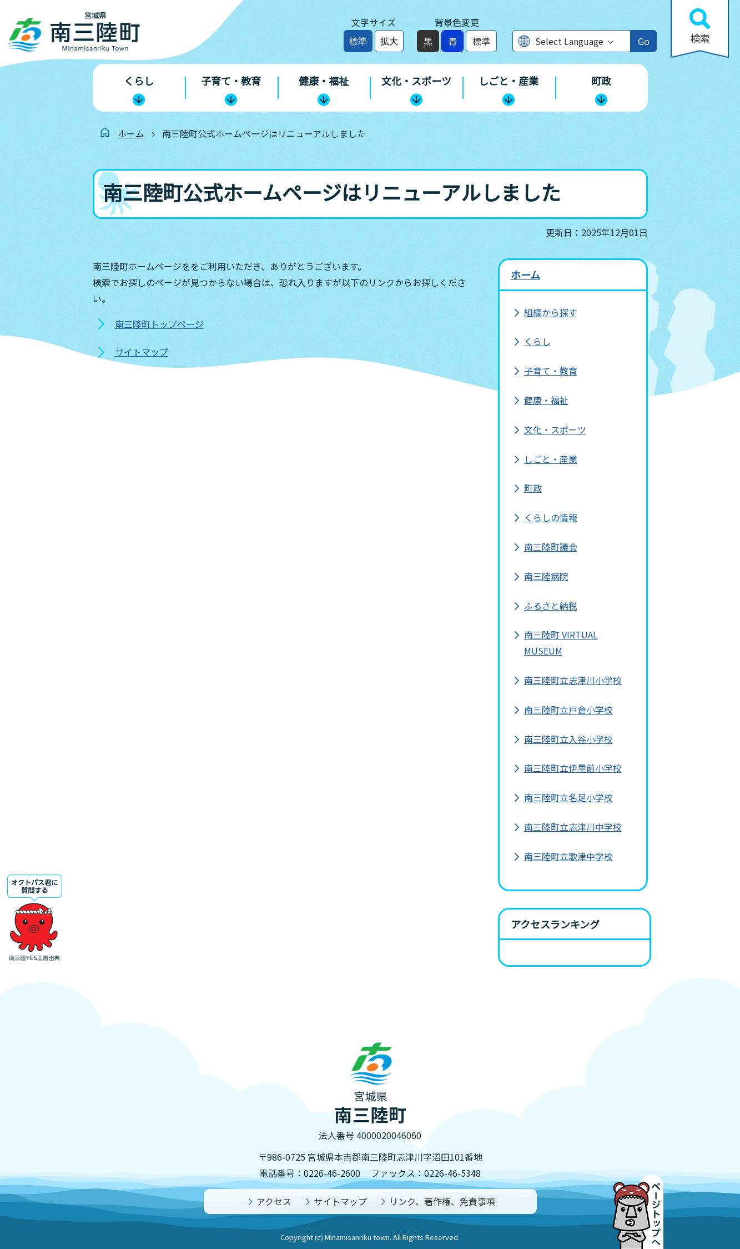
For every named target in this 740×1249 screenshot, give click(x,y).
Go (644, 41)
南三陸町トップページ (159, 324)
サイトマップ (141, 351)
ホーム (131, 133)
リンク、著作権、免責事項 (442, 1201)
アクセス (273, 1201)
